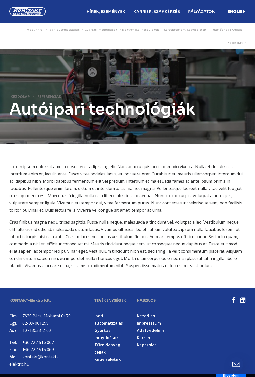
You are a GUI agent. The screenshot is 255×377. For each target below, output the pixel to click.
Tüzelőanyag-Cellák (228, 29)
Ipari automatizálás (65, 29)
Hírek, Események (106, 11)
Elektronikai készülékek (142, 29)
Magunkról (37, 29)
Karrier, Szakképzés (156, 11)
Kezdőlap (20, 96)
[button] (234, 301)
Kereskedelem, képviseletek (187, 29)
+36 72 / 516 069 (38, 349)
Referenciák (49, 96)
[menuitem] (106, 11)
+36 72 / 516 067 (38, 342)
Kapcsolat (237, 43)
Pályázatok (201, 11)
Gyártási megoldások (102, 29)
